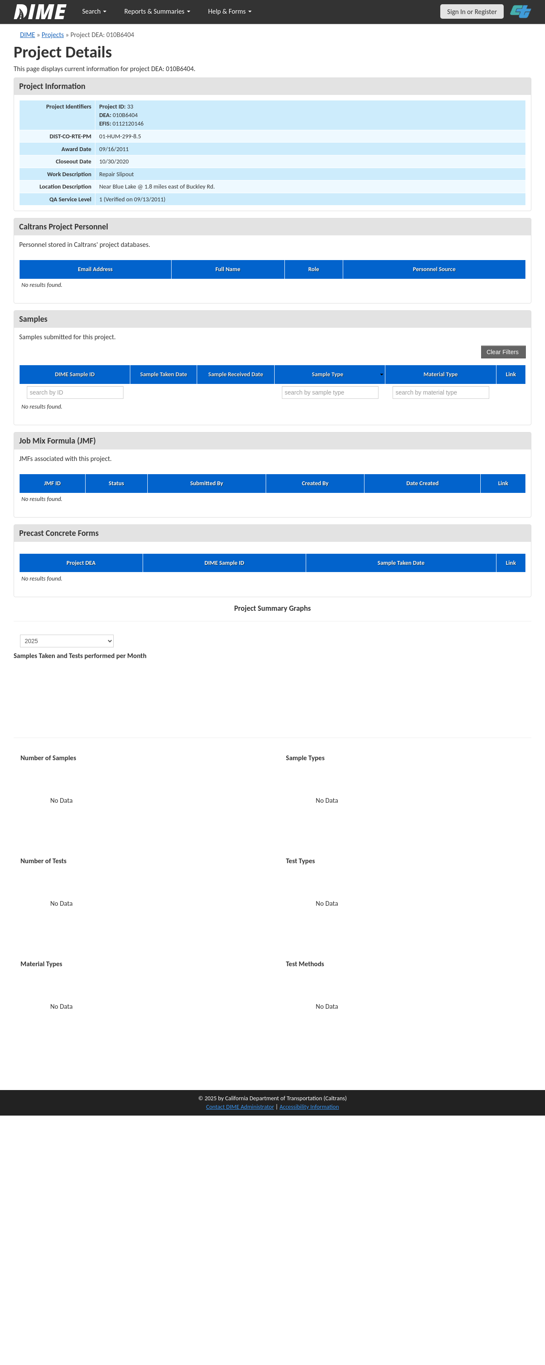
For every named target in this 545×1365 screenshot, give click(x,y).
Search (94, 11)
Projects (53, 35)
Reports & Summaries (157, 11)
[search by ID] (75, 392)
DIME (27, 35)
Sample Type (328, 375)
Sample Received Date (235, 375)
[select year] (67, 641)
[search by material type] (441, 392)
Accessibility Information (309, 1106)
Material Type (441, 375)
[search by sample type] (330, 392)
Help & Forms (230, 11)
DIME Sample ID (75, 375)
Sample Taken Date (163, 375)
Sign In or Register (472, 12)
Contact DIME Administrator (240, 1106)
